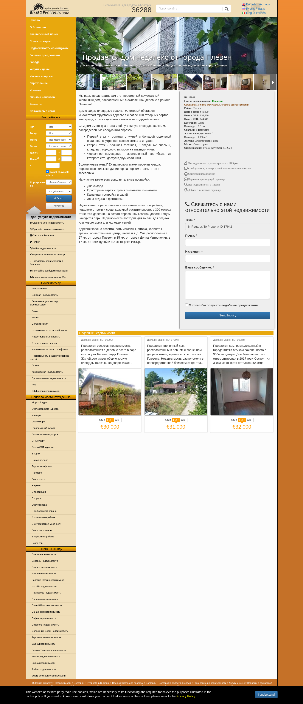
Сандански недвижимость (46, 611)
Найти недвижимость (43, 248)
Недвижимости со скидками (49, 48)
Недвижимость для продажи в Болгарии (128, 4)
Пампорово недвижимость (46, 592)
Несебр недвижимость (44, 586)
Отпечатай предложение (199, 173)
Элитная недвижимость (45, 295)
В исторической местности (46, 524)
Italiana (254, 13)
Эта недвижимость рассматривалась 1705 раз (211, 163)
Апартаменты (39, 288)
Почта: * (191, 235)
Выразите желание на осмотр (47, 254)
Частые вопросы (41, 76)
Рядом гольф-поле (42, 466)
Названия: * (193, 251)
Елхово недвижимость (44, 573)
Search (59, 198)
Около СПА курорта (43, 447)
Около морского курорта (45, 409)
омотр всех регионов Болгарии (49, 675)
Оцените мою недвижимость (47, 222)
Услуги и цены (40, 69)
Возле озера (38, 479)
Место (33, 139)
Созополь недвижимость (45, 624)
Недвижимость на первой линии (49, 330)
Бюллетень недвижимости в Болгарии (47, 263)
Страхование (39, 83)
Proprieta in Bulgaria (98, 683)
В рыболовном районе (44, 511)
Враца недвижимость (43, 663)
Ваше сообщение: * (199, 267)
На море (36, 415)
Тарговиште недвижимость (46, 637)
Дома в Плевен (150, 65)
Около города (39, 504)
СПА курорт (38, 440)
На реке (36, 485)
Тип (32, 127)
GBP (117, 420)
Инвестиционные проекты (46, 336)
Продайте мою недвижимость (47, 229)
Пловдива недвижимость (45, 599)
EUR (109, 420)
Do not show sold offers (57, 173)
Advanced (59, 205)
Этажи (33, 146)
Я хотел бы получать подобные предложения (221, 305)
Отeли (35, 365)
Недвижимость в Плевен (116, 65)
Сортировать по (36, 184)
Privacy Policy (185, 696)
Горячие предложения (45, 55)
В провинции (39, 492)
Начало (35, 20)
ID (31, 165)
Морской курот (40, 402)
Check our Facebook (42, 235)
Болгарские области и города (175, 683)
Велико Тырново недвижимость (49, 650)
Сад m (34, 158)
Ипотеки (35, 90)
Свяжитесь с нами (42, 111)
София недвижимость (44, 618)
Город (33, 133)
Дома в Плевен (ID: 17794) (163, 340)
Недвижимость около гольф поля (50, 349)
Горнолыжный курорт (43, 428)
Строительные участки (44, 343)
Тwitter (35, 242)
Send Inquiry (227, 315)
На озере (37, 472)
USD (102, 420)
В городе (37, 498)
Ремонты (36, 104)
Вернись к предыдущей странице (204, 179)
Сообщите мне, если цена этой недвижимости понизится (217, 168)
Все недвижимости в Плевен (202, 184)
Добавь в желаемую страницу (202, 190)
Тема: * (190, 219)
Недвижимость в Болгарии (69, 683)
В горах (36, 453)
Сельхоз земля (40, 323)
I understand (266, 694)
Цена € (34, 152)
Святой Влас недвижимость (47, 605)
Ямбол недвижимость (44, 669)
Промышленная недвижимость (49, 378)
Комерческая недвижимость (47, 372)
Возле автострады (42, 530)
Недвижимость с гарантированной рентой (50, 357)
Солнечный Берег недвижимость (50, 631)
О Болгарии (38, 27)
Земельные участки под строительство (44, 303)
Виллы (35, 317)
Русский (253, 8)
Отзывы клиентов (42, 97)
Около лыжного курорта (45, 434)
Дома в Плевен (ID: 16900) (97, 340)
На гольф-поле (40, 460)
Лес (34, 384)
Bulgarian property (42, 683)
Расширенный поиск (44, 34)
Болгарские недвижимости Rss (48, 277)
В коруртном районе (43, 536)
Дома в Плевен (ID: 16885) (229, 340)
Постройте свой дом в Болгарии (49, 270)
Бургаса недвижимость (44, 567)
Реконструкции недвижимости (210, 683)
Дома (35, 311)
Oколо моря (38, 421)
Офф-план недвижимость (46, 391)
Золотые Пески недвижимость (48, 580)
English (256, 4)
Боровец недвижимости (45, 561)
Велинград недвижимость (46, 656)
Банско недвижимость (44, 554)
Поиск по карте (40, 41)
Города (35, 62)
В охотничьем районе (44, 517)
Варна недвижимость (43, 644)
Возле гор (37, 543)
